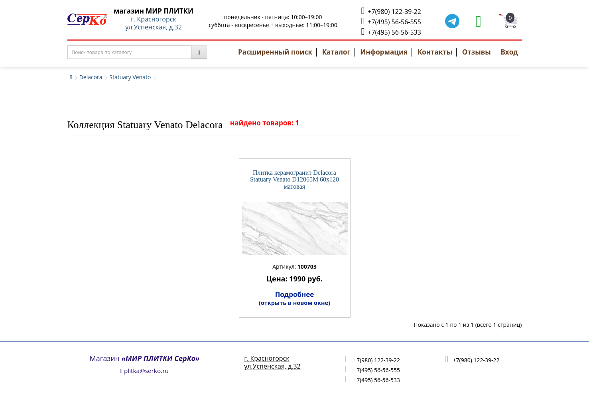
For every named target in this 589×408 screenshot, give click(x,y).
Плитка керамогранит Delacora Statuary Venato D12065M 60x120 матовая (294, 179)
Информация (384, 52)
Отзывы (476, 52)
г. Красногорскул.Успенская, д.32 (153, 23)
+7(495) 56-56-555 (391, 21)
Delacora (90, 77)
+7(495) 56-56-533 (391, 32)
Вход (509, 52)
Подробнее (294, 298)
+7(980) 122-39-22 (391, 11)
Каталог (336, 52)
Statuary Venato (130, 77)
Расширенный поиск (275, 52)
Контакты (435, 52)
